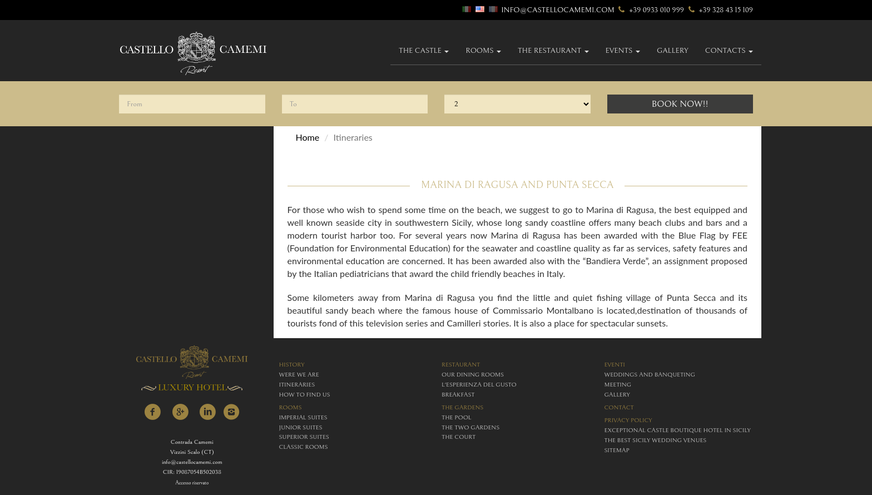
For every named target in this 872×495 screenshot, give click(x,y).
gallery (672, 50)
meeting (618, 384)
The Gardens (462, 407)
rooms (290, 407)
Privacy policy (628, 420)
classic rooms (303, 447)
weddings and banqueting (650, 374)
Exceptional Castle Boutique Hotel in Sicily (678, 430)
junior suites (301, 427)
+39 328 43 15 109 (719, 10)
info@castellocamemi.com (558, 10)
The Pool (456, 417)
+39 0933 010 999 (650, 10)
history (292, 364)
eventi (615, 364)
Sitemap (617, 450)
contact (619, 407)
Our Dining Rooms (473, 374)
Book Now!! (680, 104)
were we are (299, 374)
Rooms (483, 50)
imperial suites (303, 417)
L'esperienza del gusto (479, 384)
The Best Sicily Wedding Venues (656, 440)
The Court (458, 436)
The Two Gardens (470, 427)
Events (623, 50)
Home (308, 137)
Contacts (729, 50)
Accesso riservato (192, 483)
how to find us (304, 394)
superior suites (304, 436)
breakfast (458, 394)
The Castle (424, 50)
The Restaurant (553, 50)
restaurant (461, 364)
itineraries (297, 384)
